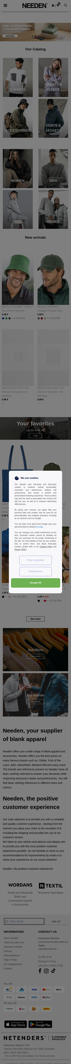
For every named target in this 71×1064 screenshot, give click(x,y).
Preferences (35, 571)
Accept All (35, 582)
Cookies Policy (46, 547)
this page (39, 527)
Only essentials (35, 560)
